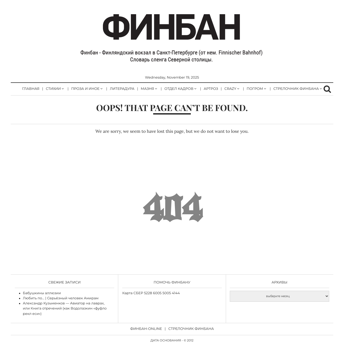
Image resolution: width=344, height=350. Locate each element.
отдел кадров (179, 89)
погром (255, 89)
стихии (53, 89)
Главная (30, 89)
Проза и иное (85, 89)
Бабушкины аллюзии (42, 293)
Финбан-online (146, 329)
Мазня (147, 89)
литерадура (122, 89)
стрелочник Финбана (296, 89)
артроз (211, 89)
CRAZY (230, 89)
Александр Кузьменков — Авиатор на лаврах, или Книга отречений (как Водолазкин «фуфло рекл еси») (65, 308)
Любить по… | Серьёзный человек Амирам (61, 298)
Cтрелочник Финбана (191, 329)
